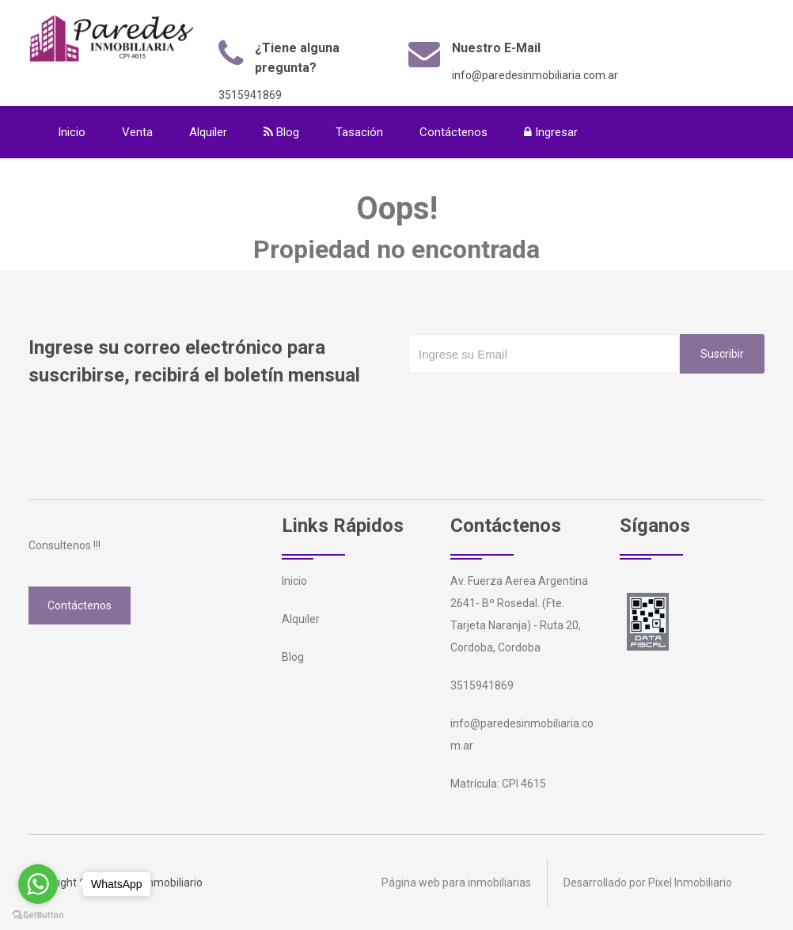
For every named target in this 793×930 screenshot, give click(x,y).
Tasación (359, 132)
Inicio (71, 132)
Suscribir (722, 353)
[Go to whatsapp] (38, 884)
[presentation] (528, 405)
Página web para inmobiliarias (456, 882)
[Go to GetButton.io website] (38, 914)
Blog (281, 132)
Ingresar (551, 132)
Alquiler (208, 132)
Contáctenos (453, 132)
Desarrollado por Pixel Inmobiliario (647, 882)
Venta (137, 132)
